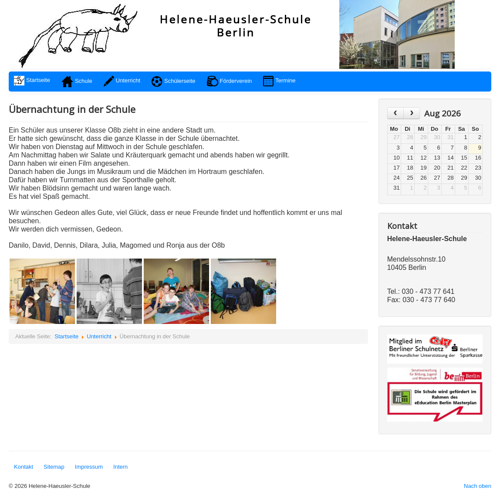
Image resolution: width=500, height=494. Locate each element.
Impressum (89, 466)
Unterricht (99, 336)
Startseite (66, 336)
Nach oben (477, 486)
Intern (120, 466)
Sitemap (54, 466)
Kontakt (23, 466)
